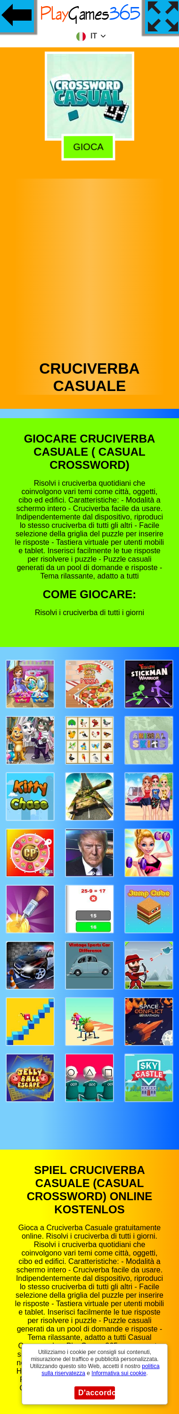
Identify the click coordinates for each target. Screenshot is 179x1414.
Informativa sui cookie (118, 1373)
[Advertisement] (89, 267)
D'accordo (96, 1393)
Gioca (90, 146)
